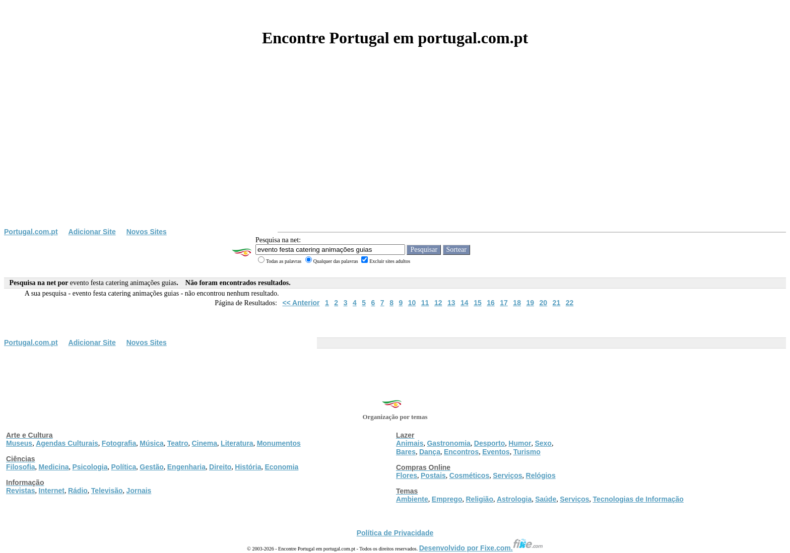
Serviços (507, 475)
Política (124, 467)
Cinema (205, 443)
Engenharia (186, 467)
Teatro (177, 443)
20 (544, 303)
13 (451, 303)
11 (425, 303)
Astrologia (514, 499)
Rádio (78, 491)
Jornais (139, 491)
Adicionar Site (92, 232)
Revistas (20, 491)
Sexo (543, 443)
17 (504, 303)
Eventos (495, 452)
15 (478, 303)
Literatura (237, 443)
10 (412, 303)
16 (491, 303)
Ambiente (412, 499)
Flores (406, 475)
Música (151, 443)
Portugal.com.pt (31, 232)
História (248, 467)
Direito (220, 467)
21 (557, 303)
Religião (479, 499)
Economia (281, 467)
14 (464, 303)
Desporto (489, 443)
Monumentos (279, 443)
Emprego (447, 499)
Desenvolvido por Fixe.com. (481, 548)
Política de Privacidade (395, 533)
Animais (409, 443)
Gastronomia (448, 443)
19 (530, 303)
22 (570, 303)
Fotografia (119, 443)
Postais (433, 475)
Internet (51, 491)
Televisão (107, 491)
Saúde (545, 499)
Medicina (54, 467)
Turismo (527, 452)
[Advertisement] (395, 152)
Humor (519, 443)
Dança (429, 452)
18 (517, 303)
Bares (406, 452)
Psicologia (89, 467)
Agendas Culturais (67, 443)
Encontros (461, 452)
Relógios (541, 475)
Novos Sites (146, 232)
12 (438, 303)
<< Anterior (300, 303)
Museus (19, 443)
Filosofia (20, 467)
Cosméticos (469, 475)
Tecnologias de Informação (638, 499)
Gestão (151, 467)
